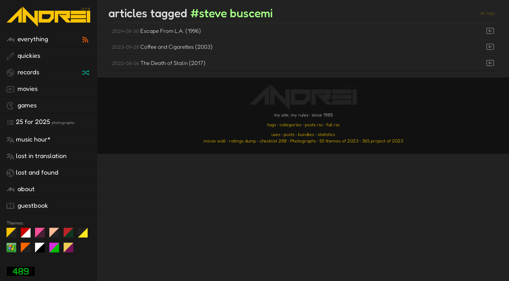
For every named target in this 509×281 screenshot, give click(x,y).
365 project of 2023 (382, 140)
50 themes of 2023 (338, 140)
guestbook (27, 206)
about (20, 189)
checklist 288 (273, 140)
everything (27, 39)
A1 (56, 250)
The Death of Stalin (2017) (158, 62)
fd (42, 235)
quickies (23, 56)
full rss (333, 124)
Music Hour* (28, 139)
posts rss (314, 124)
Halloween (28, 250)
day (28, 235)
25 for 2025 (40, 122)
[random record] (86, 72)
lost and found (32, 172)
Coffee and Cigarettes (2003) (162, 46)
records (22, 72)
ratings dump (242, 140)
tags (271, 124)
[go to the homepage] (48, 22)
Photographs (303, 140)
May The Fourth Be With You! (85, 235)
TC (70, 250)
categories (290, 124)
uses (275, 134)
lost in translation (36, 156)
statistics (326, 134)
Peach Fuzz (56, 235)
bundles (306, 134)
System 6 (42, 250)
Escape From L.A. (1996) (156, 30)
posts (289, 134)
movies (22, 89)
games (21, 105)
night (13, 235)
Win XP (11, 247)
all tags (487, 13)
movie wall (215, 140)
